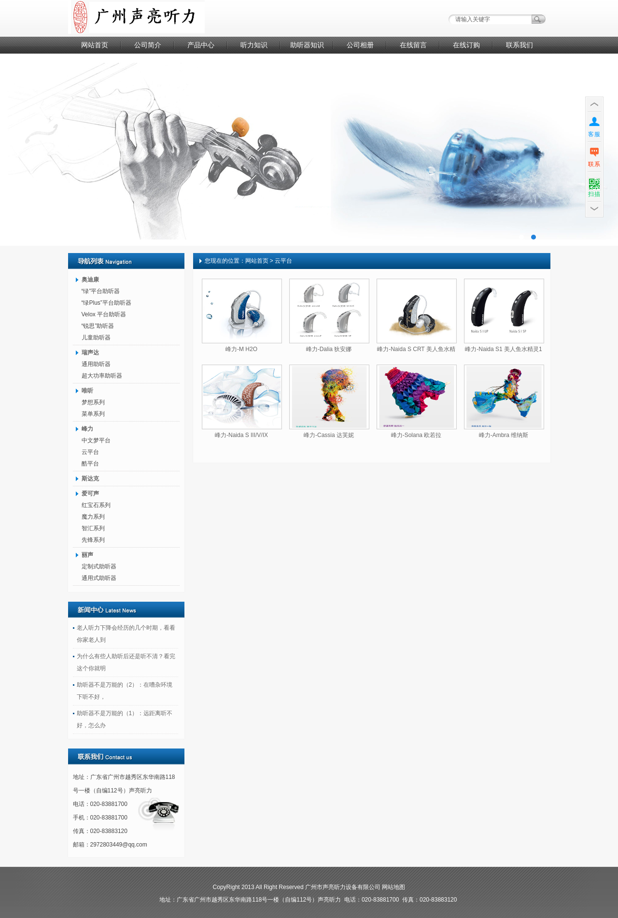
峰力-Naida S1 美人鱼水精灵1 (503, 349)
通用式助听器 (99, 578)
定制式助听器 (99, 566)
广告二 (309, 150)
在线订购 (466, 45)
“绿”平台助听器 (101, 291)
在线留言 (413, 45)
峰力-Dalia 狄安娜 (329, 349)
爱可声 (90, 493)
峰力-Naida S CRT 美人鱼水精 (416, 349)
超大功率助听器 (102, 375)
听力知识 (253, 45)
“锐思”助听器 (98, 326)
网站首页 (94, 45)
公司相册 (360, 45)
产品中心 (200, 45)
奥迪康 (90, 279)
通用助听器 (96, 364)
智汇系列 (93, 528)
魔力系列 (93, 516)
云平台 (90, 452)
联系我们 (519, 45)
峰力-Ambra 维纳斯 (504, 435)
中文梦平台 (96, 440)
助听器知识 (307, 45)
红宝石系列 (96, 505)
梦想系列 (93, 402)
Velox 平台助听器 (104, 314)
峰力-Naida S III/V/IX (241, 435)
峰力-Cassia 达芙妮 (329, 435)
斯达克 (90, 478)
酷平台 (90, 463)
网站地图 (393, 887)
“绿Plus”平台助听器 (106, 302)
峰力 (87, 428)
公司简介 (147, 45)
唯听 (87, 390)
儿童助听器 (96, 337)
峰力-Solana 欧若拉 (416, 435)
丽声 (87, 554)
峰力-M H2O (241, 349)
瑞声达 (90, 352)
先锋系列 (93, 540)
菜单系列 (93, 413)
